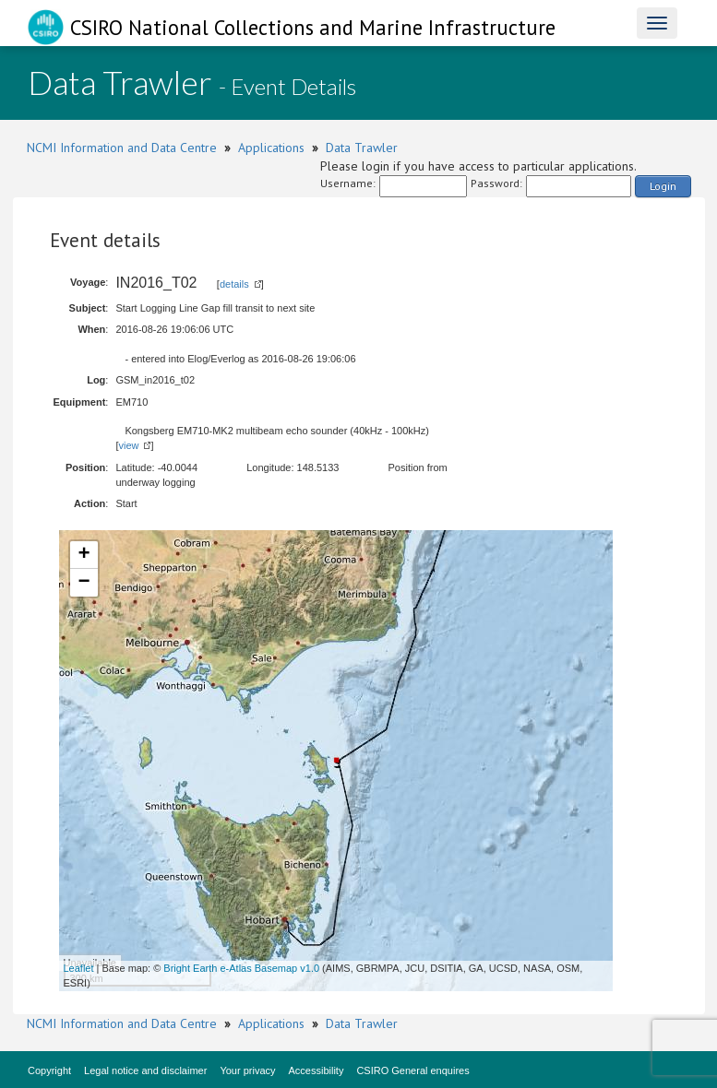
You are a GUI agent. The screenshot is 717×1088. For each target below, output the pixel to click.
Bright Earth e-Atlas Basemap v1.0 (241, 968)
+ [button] (84, 555)
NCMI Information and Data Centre (122, 147)
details (234, 284)
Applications (271, 147)
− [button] (84, 583)
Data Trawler (362, 147)
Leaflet (79, 968)
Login (663, 186)
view (128, 445)
